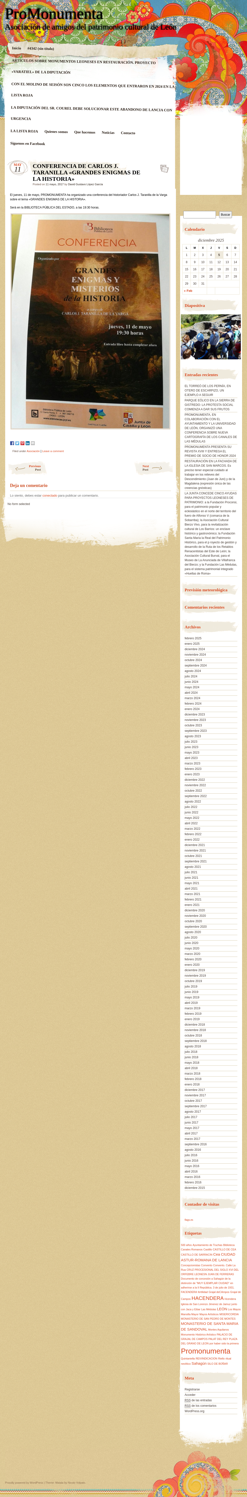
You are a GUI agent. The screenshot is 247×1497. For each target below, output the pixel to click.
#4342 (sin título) (40, 48)
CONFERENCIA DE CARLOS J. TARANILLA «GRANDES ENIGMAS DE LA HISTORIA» (163, 167)
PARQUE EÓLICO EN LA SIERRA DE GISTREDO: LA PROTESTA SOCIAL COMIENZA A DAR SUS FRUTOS (210, 405)
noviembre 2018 (195, 1030)
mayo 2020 (192, 948)
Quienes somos (56, 132)
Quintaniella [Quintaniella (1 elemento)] (188, 1358)
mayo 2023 (192, 752)
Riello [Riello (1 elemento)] (221, 1358)
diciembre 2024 (195, 649)
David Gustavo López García (85, 184)
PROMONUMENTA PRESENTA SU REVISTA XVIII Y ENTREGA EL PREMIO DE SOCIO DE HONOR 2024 (210, 451)
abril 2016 (191, 1171)
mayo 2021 (192, 883)
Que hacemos (84, 132)
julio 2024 (191, 676)
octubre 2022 (193, 790)
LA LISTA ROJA (24, 131)
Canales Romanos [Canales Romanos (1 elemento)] (192, 1249)
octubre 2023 (193, 725)
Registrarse (192, 1389)
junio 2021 (191, 877)
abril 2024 (191, 692)
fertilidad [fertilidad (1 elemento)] (203, 1291)
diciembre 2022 (195, 780)
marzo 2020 (192, 954)
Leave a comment (53, 451)
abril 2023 (191, 758)
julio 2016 (191, 1155)
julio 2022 (191, 807)
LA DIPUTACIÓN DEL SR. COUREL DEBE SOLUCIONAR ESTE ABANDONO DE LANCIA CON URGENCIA (91, 113)
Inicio (16, 48)
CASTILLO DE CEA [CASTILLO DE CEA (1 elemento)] (224, 1249)
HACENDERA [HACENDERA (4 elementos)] (207, 1298)
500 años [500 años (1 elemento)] (186, 1245)
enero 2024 (192, 709)
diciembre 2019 (195, 970)
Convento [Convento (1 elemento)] (206, 1265)
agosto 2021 (193, 867)
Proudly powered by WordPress (24, 1482)
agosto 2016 (193, 1150)
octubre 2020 (193, 921)
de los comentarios (200, 1406)
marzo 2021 (192, 894)
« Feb (188, 291)
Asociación (33, 451)
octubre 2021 (193, 856)
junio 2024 (191, 682)
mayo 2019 (192, 997)
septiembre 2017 (196, 1106)
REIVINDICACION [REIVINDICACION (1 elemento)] (206, 1358)
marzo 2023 (192, 763)
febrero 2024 (193, 703)
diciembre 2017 (195, 1090)
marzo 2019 (192, 1008)
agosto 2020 (193, 932)
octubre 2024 (193, 660)
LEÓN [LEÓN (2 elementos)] (222, 1309)
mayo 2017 (192, 1128)
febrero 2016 (193, 1182)
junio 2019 (191, 992)
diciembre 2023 (195, 714)
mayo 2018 (192, 1062)
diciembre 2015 (195, 1188)
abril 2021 (191, 888)
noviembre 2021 (195, 850)
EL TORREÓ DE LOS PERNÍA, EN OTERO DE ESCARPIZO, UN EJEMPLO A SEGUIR (208, 390)
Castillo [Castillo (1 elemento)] (207, 1249)
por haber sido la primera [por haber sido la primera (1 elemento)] (224, 1343)
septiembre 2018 (196, 1041)
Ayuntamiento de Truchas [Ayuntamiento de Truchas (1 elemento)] (207, 1245)
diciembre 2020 (195, 910)
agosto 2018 (193, 1046)
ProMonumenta (54, 14)
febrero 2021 (193, 899)
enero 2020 (192, 965)
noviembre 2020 (195, 916)
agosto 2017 (193, 1111)
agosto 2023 (193, 736)
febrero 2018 (193, 1079)
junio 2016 (191, 1160)
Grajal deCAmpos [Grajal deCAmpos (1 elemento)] (219, 1291)
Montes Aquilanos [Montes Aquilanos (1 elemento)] (218, 1329)
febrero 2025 (193, 638)
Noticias (108, 133)
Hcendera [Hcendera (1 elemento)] (230, 1298)
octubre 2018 (193, 1035)
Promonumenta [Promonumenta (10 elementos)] (205, 1351)
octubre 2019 (193, 981)
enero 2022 (192, 839)
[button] (184, 339)
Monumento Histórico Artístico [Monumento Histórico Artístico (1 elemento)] (198, 1334)
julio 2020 (191, 937)
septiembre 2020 (196, 926)
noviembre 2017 (195, 1095)
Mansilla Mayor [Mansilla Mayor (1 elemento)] (190, 1314)
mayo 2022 (192, 818)
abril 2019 (191, 1003)
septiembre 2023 (196, 731)
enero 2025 (192, 643)
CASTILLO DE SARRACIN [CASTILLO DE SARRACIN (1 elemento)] (196, 1254)
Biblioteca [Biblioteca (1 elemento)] (228, 1245)
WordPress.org (194, 1411)
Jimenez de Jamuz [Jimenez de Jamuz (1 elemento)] (220, 1304)
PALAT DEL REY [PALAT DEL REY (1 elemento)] (218, 1338)
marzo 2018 (192, 1073)
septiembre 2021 (196, 861)
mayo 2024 (192, 687)
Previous (24, 467)
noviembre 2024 (195, 654)
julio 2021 (191, 872)
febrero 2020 (193, 959)
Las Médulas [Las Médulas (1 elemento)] (208, 1309)
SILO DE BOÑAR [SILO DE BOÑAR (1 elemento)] (217, 1363)
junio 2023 (191, 747)
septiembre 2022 (196, 796)
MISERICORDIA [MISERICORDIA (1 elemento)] (229, 1314)
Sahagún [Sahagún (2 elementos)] (199, 1363)
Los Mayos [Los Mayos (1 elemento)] (234, 1309)
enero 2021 (192, 905)
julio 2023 (191, 741)
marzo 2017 (192, 1139)
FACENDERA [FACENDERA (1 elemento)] (189, 1291)
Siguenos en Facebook (27, 143)
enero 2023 (192, 774)
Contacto (128, 133)
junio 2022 (191, 812)
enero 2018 (192, 1084)
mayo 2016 (192, 1166)
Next (158, 467)
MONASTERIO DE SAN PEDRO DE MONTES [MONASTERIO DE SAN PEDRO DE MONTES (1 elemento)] (208, 1318)
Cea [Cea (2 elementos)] (216, 1254)
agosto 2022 (193, 801)
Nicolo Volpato (76, 1482)
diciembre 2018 (195, 1024)
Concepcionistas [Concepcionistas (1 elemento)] (190, 1265)
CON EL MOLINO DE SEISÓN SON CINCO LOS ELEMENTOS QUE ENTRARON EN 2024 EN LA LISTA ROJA (92, 89)
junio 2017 (191, 1122)
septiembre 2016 (196, 1144)
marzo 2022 (192, 828)
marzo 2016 (192, 1177)
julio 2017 (191, 1117)
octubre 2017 (193, 1101)
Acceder (190, 1395)
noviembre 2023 (195, 720)
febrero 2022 (193, 834)
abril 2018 (191, 1068)
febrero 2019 (193, 1013)
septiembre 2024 (196, 665)
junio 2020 (191, 943)
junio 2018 (191, 1057)
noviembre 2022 (195, 785)
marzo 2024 (192, 698)
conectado (49, 495)
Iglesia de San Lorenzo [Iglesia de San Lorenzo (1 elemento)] (194, 1304)
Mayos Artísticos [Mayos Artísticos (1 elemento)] (209, 1314)
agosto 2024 (193, 671)
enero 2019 (192, 1019)
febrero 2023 (193, 769)
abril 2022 (191, 823)
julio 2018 (191, 1052)
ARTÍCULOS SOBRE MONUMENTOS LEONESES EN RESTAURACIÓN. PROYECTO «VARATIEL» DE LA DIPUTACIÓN (83, 66)
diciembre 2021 (195, 845)
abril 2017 (191, 1133)
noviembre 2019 (195, 975)
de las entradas (198, 1400)
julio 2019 (191, 986)
